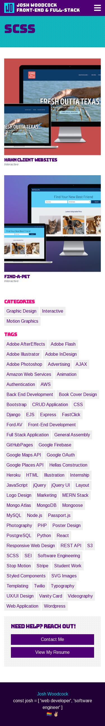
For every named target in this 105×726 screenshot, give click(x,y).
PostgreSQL (18, 535)
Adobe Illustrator (22, 354)
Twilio (39, 586)
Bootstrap (16, 404)
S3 (90, 545)
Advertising (59, 364)
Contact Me (52, 639)
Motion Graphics (22, 321)
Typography (62, 586)
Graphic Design (21, 311)
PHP (42, 525)
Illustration (54, 475)
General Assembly (72, 434)
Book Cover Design (78, 394)
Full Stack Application (27, 434)
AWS (46, 384)
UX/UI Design (20, 596)
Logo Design (18, 495)
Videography (80, 596)
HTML (32, 475)
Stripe (42, 565)
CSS (78, 404)
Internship (79, 475)
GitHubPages (19, 444)
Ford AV (14, 424)
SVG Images (64, 575)
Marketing (47, 495)
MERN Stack (75, 495)
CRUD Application (50, 404)
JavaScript (17, 485)
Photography (19, 525)
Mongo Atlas (18, 505)
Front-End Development (52, 424)
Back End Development (29, 394)
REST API (70, 545)
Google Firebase (55, 444)
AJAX (81, 364)
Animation (66, 374)
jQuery (39, 485)
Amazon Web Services (28, 374)
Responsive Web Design (30, 545)
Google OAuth (61, 455)
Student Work (67, 565)
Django (13, 414)
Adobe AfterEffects (25, 344)
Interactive (52, 311)
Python (44, 535)
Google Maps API (23, 455)
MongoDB (47, 505)
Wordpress (55, 606)
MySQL (13, 515)
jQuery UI (61, 485)
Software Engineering (59, 555)
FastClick (71, 414)
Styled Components (26, 575)
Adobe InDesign (61, 354)
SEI (28, 555)
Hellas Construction (68, 465)
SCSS (12, 555)
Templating (17, 586)
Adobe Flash (63, 344)
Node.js (34, 515)
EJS (30, 414)
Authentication (20, 384)
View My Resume (52, 652)
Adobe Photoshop (24, 364)
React (63, 535)
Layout (82, 485)
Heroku (13, 475)
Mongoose (72, 505)
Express (48, 414)
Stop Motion (18, 565)
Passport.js (59, 515)
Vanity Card (50, 596)
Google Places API (25, 465)
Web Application (22, 606)
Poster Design (66, 525)
